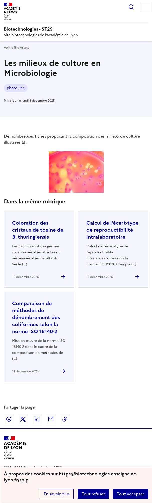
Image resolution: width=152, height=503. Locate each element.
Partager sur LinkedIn (37, 419)
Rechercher (131, 7)
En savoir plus (57, 494)
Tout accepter (130, 494)
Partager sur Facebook (9, 419)
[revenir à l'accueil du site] (76, 29)
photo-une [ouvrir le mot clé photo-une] (16, 88)
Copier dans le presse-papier (65, 419)
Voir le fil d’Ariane (16, 48)
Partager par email (51, 419)
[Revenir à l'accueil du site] (15, 447)
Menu (145, 7)
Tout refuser (93, 494)
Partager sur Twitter (23, 419)
